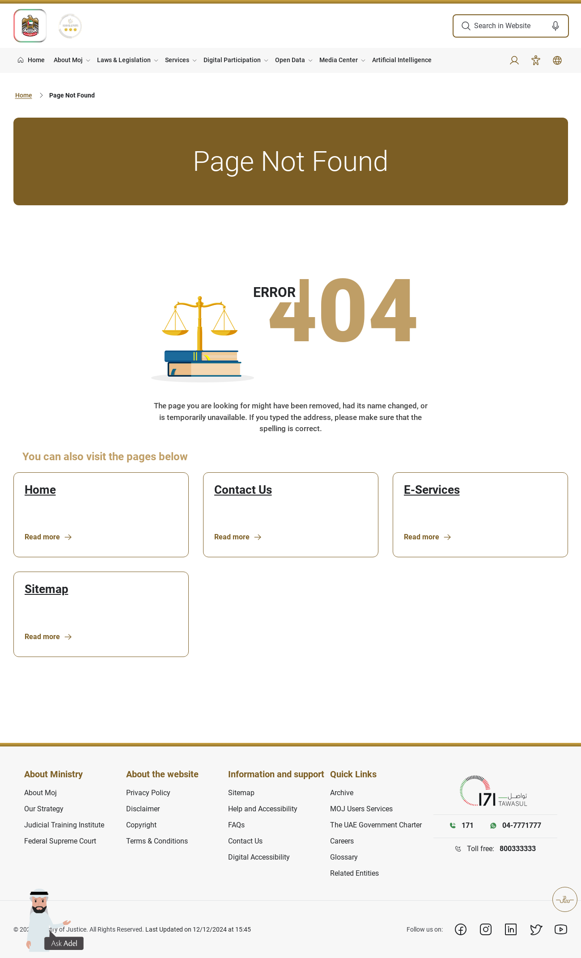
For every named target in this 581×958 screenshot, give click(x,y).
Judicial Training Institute (64, 825)
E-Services (432, 489)
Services (177, 60)
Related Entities (354, 873)
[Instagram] (486, 929)
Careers (342, 841)
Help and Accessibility (262, 809)
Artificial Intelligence (402, 60)
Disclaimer (143, 809)
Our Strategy (44, 809)
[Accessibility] (536, 60)
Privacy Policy (148, 792)
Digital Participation (232, 60)
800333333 (518, 848)
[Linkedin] (511, 929)
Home (23, 95)
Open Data (290, 60)
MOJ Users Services (361, 809)
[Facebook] (461, 929)
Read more (48, 537)
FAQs (236, 825)
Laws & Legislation (124, 60)
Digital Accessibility (259, 857)
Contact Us (243, 489)
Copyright (141, 825)
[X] (536, 929)
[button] (558, 26)
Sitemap (46, 589)
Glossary (344, 857)
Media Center (338, 60)
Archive (341, 792)
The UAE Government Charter (376, 825)
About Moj (68, 60)
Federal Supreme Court (60, 841)
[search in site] (510, 26)
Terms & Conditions (157, 841)
